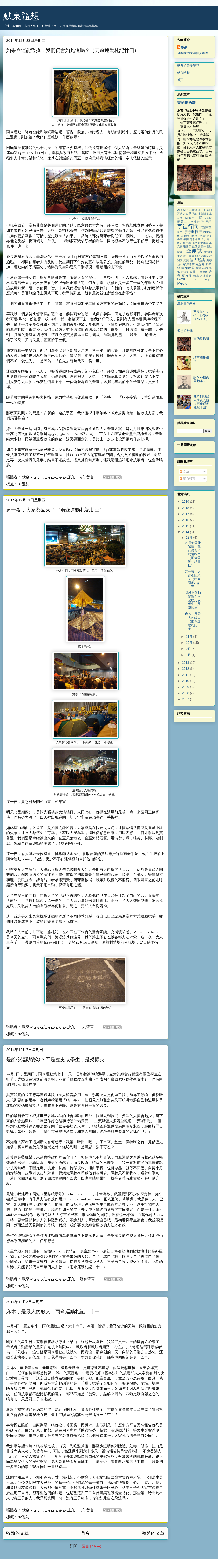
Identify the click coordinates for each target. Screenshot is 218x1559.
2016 (186, 520)
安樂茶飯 (206, 227)
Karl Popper (202, 279)
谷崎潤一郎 (187, 235)
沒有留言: (88, 1279)
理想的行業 (185, 331)
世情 (199, 218)
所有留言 (187, 478)
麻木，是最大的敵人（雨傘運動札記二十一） (55, 1312)
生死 (190, 221)
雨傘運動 (195, 239)
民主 (184, 221)
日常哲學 (188, 217)
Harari (181, 279)
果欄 (186, 239)
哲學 (188, 242)
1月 (188, 655)
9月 (188, 648)
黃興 (186, 260)
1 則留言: (87, 1027)
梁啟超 (196, 246)
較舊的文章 (153, 1533)
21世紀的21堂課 (187, 209)
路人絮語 (197, 260)
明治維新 (200, 235)
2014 (186, 532)
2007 (186, 699)
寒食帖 (196, 256)
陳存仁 (181, 251)
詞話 (180, 260)
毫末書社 (206, 246)
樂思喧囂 (188, 268)
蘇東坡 (187, 275)
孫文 (194, 242)
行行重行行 (192, 232)
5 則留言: (87, 1510)
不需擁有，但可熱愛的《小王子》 (201, 315)
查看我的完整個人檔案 (193, 53)
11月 (189, 636)
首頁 (85, 1533)
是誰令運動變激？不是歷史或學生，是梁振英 (55, 1060)
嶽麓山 (194, 271)
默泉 (184, 47)
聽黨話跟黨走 (202, 275)
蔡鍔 (205, 268)
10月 (189, 642)
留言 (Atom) (91, 1546)
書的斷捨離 (186, 103)
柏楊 (183, 242)
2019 (186, 501)
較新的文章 (17, 1533)
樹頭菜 (185, 271)
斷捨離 (204, 271)
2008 (186, 693)
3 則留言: (87, 477)
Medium (184, 283)
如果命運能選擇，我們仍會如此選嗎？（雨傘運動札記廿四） (72, 51)
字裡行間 (188, 226)
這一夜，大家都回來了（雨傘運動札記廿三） (55, 510)
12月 (189, 537)
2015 (186, 526)
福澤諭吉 (189, 264)
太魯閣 (202, 213)
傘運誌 (23, 484)
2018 (186, 508)
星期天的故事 (186, 304)
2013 (186, 662)
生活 (197, 221)
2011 (186, 675)
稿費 (199, 268)
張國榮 (187, 246)
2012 (186, 668)
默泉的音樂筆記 (188, 65)
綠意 (198, 264)
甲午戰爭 (206, 221)
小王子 (202, 210)
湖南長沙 (206, 256)
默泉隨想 (21, 16)
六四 (185, 213)
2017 (186, 514)
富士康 (187, 256)
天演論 (193, 213)
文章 (184, 471)
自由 (179, 232)
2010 (186, 681)
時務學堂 (203, 242)
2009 (186, 687)
